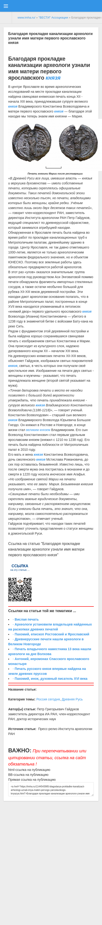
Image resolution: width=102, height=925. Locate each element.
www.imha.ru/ (26, 17)
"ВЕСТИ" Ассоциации (53, 17)
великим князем (38, 430)
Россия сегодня (48, 699)
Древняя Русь (72, 699)
